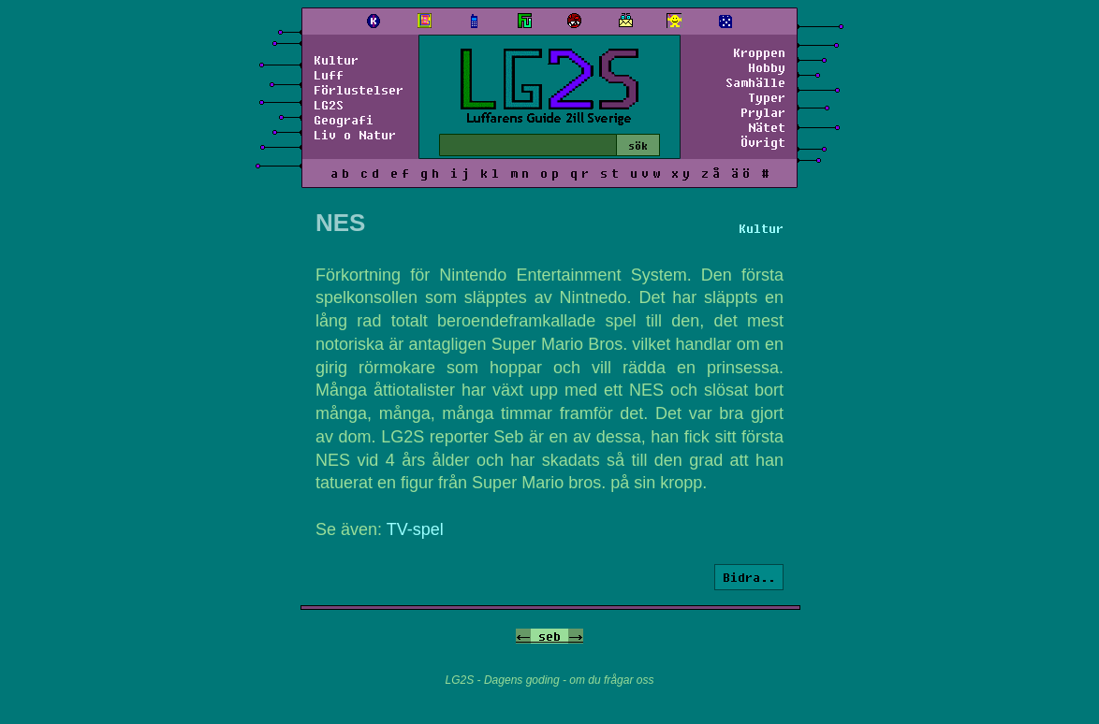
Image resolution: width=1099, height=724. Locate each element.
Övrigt (762, 142)
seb (549, 636)
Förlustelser (358, 89)
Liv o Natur (355, 134)
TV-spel (415, 529)
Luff (329, 74)
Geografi (344, 119)
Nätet (766, 127)
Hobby (766, 67)
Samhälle (755, 82)
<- (523, 636)
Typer (766, 97)
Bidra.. (749, 577)
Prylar (762, 112)
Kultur (336, 59)
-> (575, 636)
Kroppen (759, 52)
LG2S (329, 104)
